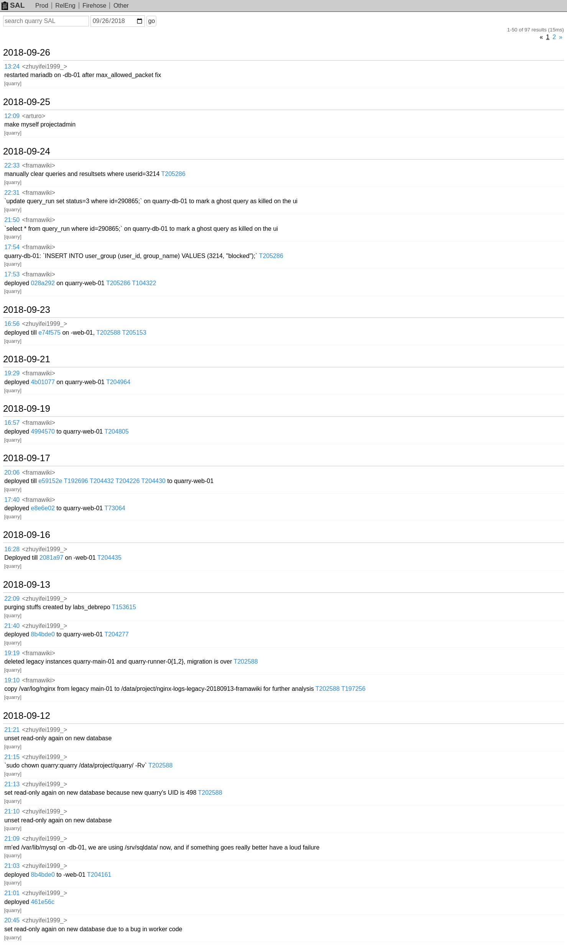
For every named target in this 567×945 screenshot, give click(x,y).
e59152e (50, 481)
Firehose (94, 5)
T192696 (76, 481)
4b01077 (43, 382)
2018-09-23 (26, 310)
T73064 (114, 508)
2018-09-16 (26, 535)
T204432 (102, 481)
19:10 (12, 680)
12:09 (12, 116)
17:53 (12, 274)
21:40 (12, 626)
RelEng (65, 5)
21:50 (12, 220)
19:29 (12, 373)
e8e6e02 (43, 508)
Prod (41, 5)
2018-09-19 (26, 409)
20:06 (12, 472)
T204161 (99, 874)
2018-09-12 (26, 716)
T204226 (127, 481)
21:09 (12, 838)
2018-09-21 (26, 359)
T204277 (116, 634)
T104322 (144, 283)
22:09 (12, 598)
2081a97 (51, 557)
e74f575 (49, 332)
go (151, 21)
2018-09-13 (26, 585)
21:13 (12, 784)
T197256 (353, 688)
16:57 (12, 422)
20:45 (12, 920)
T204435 (109, 557)
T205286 (173, 174)
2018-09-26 (26, 52)
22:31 (12, 192)
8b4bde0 (43, 634)
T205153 (134, 332)
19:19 (12, 653)
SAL (13, 5)
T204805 (116, 431)
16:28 (12, 549)
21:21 (12, 729)
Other (121, 5)
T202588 (108, 332)
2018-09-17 (26, 458)
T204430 (153, 481)
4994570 (43, 431)
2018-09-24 (26, 151)
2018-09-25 (26, 102)
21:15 (12, 757)
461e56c (42, 902)
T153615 (124, 607)
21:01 (12, 893)
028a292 (43, 283)
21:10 (12, 811)
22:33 (12, 165)
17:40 (12, 499)
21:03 (12, 866)
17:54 (12, 247)
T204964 (118, 382)
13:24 (12, 66)
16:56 (12, 323)
